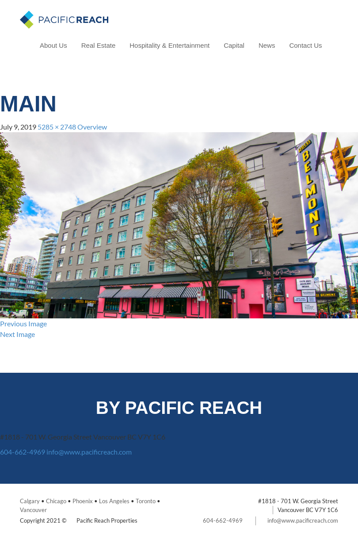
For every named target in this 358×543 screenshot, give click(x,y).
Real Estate (98, 45)
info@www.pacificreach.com (89, 451)
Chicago (56, 501)
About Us (53, 45)
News (267, 45)
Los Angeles (114, 501)
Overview (92, 126)
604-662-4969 (22, 451)
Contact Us (305, 45)
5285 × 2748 (57, 126)
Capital (234, 45)
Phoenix (82, 501)
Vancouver (33, 509)
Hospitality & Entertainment (169, 45)
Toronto (146, 501)
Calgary (30, 501)
